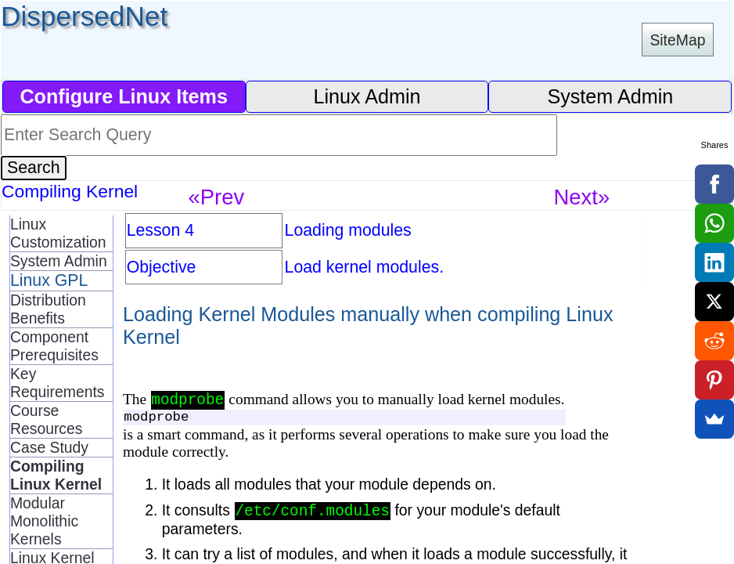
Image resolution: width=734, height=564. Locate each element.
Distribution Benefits (48, 309)
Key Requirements (57, 382)
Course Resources (46, 419)
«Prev (217, 197)
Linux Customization (58, 233)
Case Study (49, 447)
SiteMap (677, 40)
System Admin (610, 96)
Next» (582, 197)
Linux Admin (366, 96)
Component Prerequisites (54, 345)
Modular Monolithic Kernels (44, 521)
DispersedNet (84, 16)
